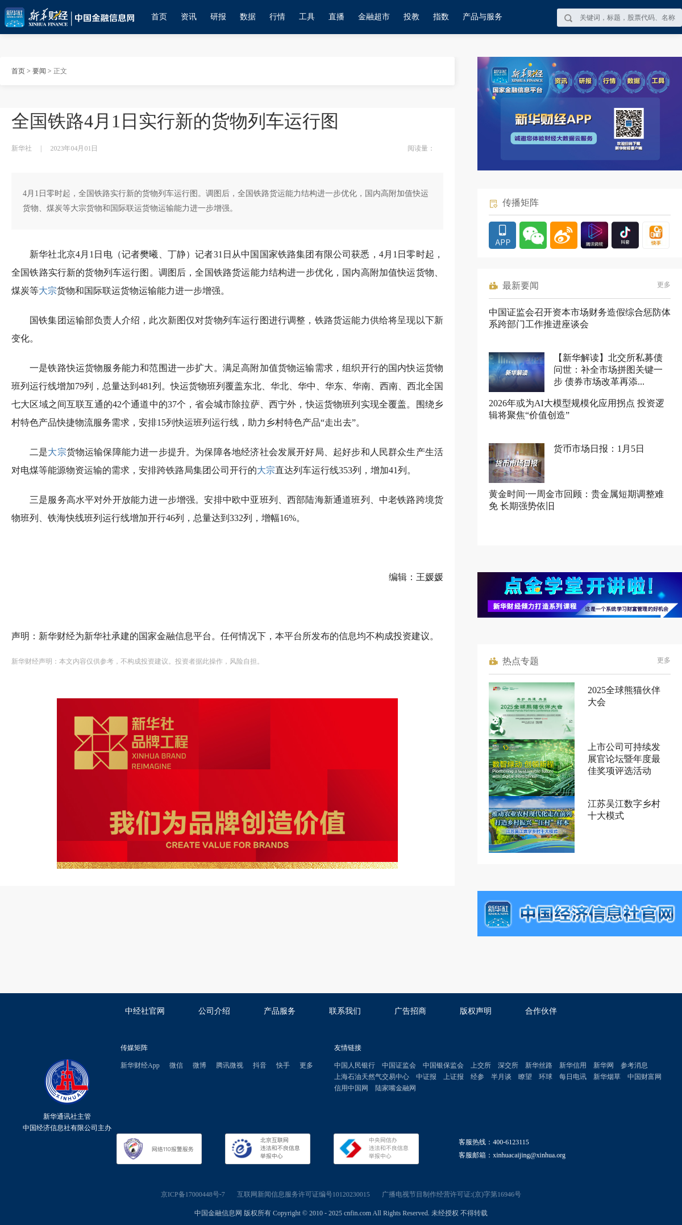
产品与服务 (482, 17)
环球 (545, 1077)
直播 (336, 17)
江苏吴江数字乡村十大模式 (624, 809)
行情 (277, 17)
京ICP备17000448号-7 (193, 1194)
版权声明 (476, 1011)
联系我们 (345, 1011)
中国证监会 (399, 1065)
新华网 (603, 1065)
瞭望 (525, 1077)
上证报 (453, 1077)
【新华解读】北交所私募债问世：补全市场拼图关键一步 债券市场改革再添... (608, 369)
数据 (248, 17)
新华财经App (140, 1065)
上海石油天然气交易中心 (371, 1077)
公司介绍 (214, 1011)
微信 (176, 1065)
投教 (411, 17)
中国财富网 (644, 1077)
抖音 (260, 1065)
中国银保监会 (443, 1065)
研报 (218, 17)
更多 (664, 285)
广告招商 (410, 1011)
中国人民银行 (354, 1065)
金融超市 (374, 17)
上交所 (481, 1065)
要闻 (39, 71)
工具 (307, 17)
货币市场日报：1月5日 (599, 448)
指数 (441, 17)
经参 (477, 1077)
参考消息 (634, 1065)
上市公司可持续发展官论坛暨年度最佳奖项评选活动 (624, 759)
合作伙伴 (541, 1011)
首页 (159, 17)
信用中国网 (351, 1088)
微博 (199, 1065)
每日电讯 (573, 1077)
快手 (283, 1065)
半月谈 (501, 1077)
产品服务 (280, 1011)
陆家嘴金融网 (395, 1088)
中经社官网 (145, 1011)
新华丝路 (538, 1065)
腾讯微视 (229, 1065)
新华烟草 (607, 1077)
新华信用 (573, 1065)
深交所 (508, 1065)
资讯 (189, 17)
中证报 (426, 1077)
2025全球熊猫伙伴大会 (624, 696)
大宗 (48, 290)
